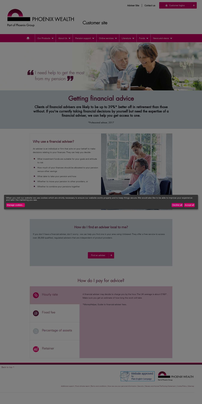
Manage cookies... (15, 205)
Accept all (189, 205)
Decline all (177, 205)
